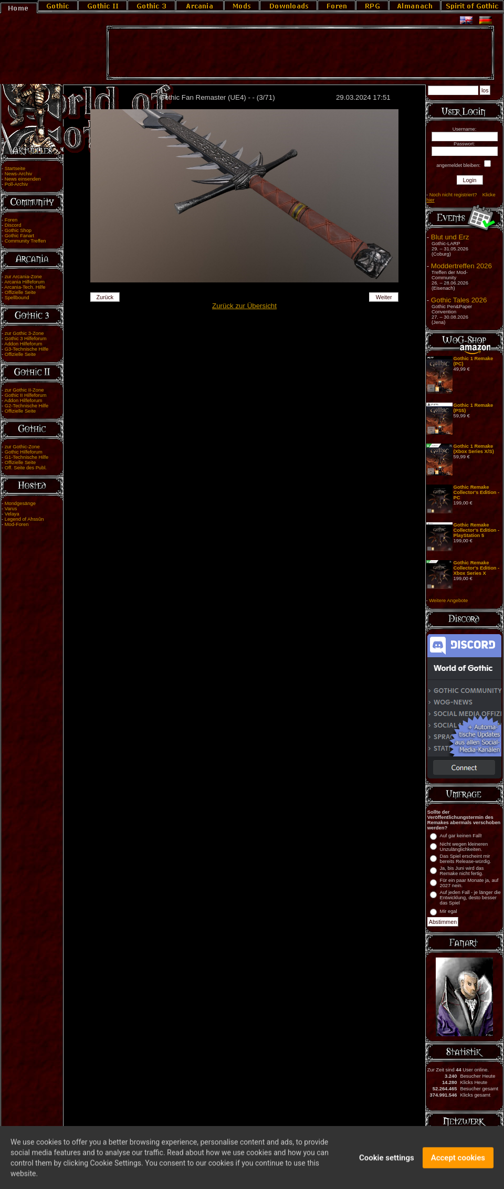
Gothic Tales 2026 (459, 300)
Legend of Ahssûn (24, 519)
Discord (13, 225)
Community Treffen (25, 241)
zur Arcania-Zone (23, 276)
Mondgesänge (20, 503)
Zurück (105, 297)
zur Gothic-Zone (22, 446)
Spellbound (17, 297)
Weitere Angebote (448, 600)
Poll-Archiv (16, 184)
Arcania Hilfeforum (24, 282)
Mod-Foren (17, 524)
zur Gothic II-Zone (24, 390)
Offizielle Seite (20, 292)
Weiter (384, 297)
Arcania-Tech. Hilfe (24, 287)
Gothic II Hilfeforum (26, 395)
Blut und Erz (450, 237)
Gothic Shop (18, 230)
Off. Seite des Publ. (26, 467)
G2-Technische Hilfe (26, 405)
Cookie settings (386, 1162)
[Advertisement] (300, 53)
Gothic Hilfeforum (24, 452)
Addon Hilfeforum (23, 343)
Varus (11, 508)
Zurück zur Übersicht (244, 306)
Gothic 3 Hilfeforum (26, 338)
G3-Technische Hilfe (26, 349)
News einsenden (23, 179)
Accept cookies (458, 1162)
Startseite (15, 168)
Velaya (12, 514)
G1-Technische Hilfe (26, 457)
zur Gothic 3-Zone (24, 333)
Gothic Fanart (20, 235)
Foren (11, 220)
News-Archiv (18, 173)
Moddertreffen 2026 (461, 266)
